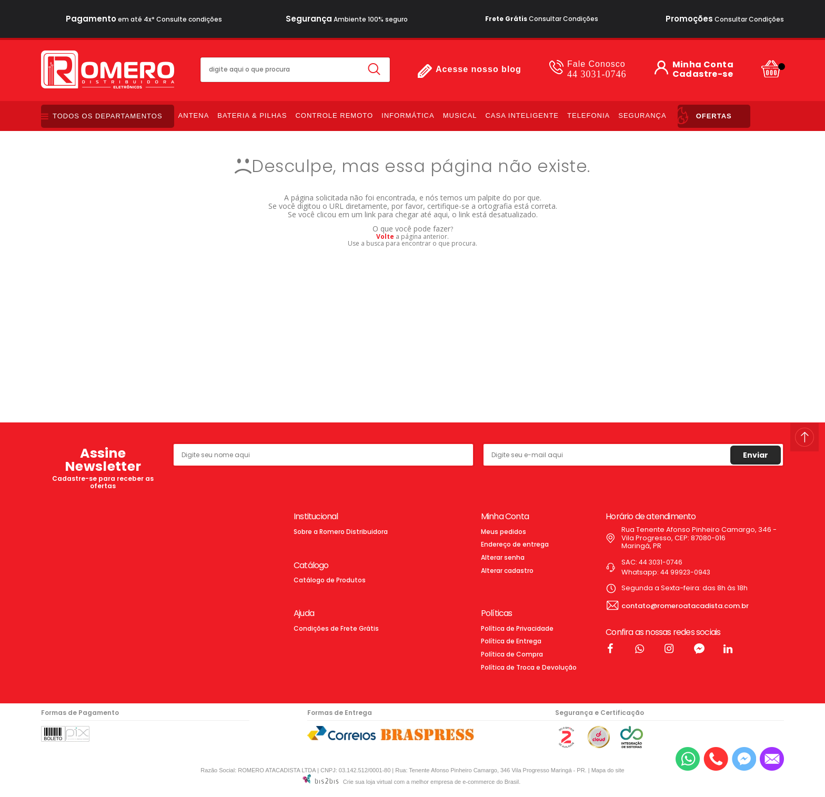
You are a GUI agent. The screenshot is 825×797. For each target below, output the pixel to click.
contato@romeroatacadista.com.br (685, 606)
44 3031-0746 (597, 69)
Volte (385, 236)
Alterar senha (503, 557)
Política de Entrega (511, 641)
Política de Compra (512, 654)
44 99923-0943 (685, 572)
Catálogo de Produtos (330, 580)
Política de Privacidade (517, 628)
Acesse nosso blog (478, 69)
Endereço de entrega (515, 544)
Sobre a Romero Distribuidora (341, 531)
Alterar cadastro (507, 570)
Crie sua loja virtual (368, 782)
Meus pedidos (503, 531)
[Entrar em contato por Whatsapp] (688, 759)
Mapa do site (608, 770)
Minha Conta (702, 64)
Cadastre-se (702, 74)
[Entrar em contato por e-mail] (772, 759)
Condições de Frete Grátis (336, 628)
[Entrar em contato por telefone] (715, 759)
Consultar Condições (541, 18)
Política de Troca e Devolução (529, 667)
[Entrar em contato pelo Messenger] (744, 759)
